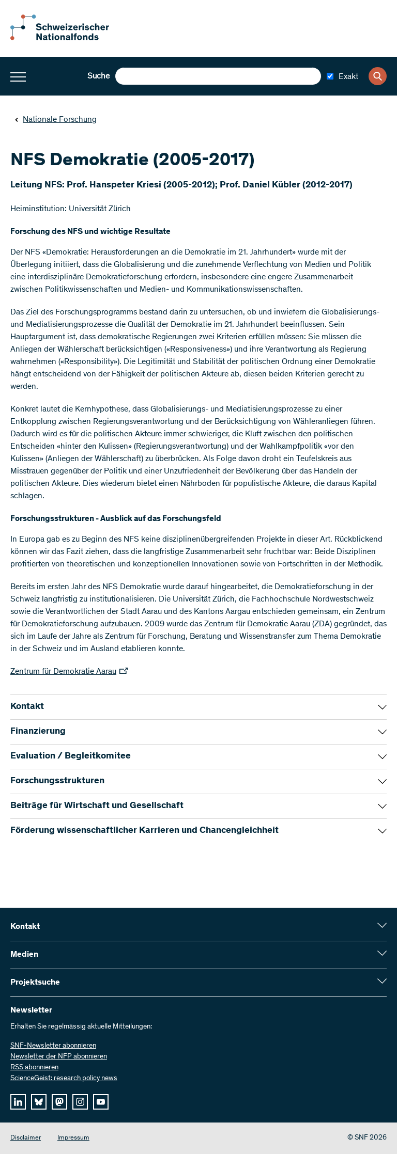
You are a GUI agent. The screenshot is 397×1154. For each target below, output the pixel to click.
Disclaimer (25, 1138)
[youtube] (101, 1102)
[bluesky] (39, 1102)
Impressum (73, 1138)
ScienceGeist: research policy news (63, 1078)
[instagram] (80, 1102)
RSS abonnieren (34, 1067)
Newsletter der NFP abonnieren (58, 1057)
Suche (98, 76)
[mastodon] (59, 1102)
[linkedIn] (18, 1102)
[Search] (378, 76)
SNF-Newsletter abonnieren (53, 1046)
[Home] (67, 38)
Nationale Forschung (55, 120)
